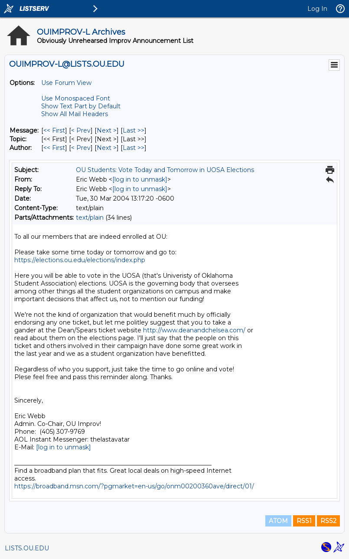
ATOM (278, 521)
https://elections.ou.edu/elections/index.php (79, 260)
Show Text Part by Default (81, 106)
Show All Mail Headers (74, 114)
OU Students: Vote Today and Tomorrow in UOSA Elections (165, 170)
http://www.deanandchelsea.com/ (194, 330)
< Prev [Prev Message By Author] (81, 148)
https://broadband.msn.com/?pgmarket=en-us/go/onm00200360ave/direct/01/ (134, 486)
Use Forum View (66, 83)
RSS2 (328, 521)
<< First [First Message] (54, 130)
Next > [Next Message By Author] (107, 148)
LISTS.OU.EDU (27, 548)
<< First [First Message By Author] (54, 148)
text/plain (90, 217)
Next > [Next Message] (107, 130)
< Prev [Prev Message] (81, 130)
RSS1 (304, 521)
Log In (317, 9)
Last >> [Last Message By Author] (133, 148)
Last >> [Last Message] (133, 130)
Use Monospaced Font (75, 98)
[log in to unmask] (139, 179)
